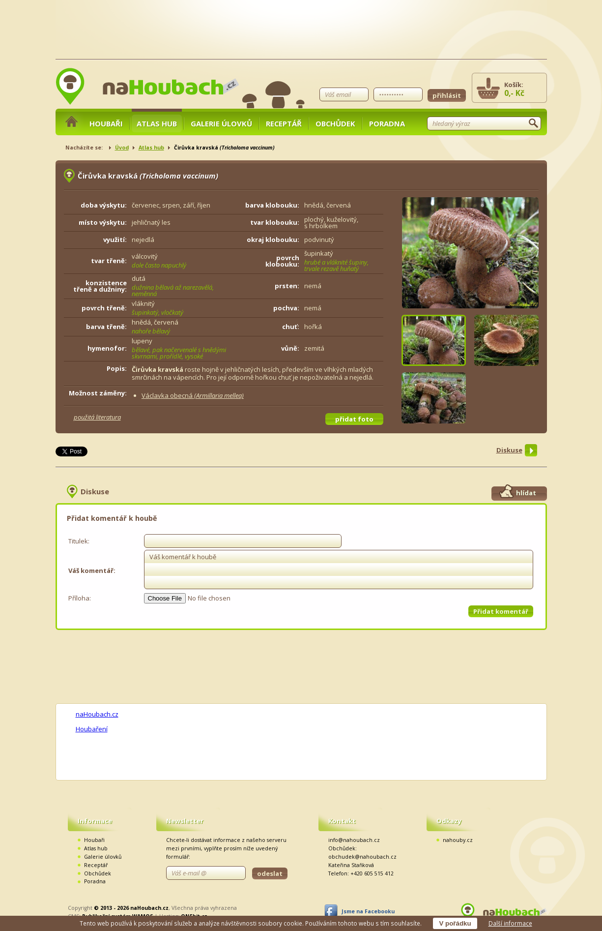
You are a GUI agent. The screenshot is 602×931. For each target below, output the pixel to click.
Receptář (284, 123)
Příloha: (79, 598)
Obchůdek (335, 123)
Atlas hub (157, 123)
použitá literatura (97, 417)
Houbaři (106, 123)
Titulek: (78, 541)
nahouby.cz (458, 840)
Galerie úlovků (221, 123)
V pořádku (455, 923)
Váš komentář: (91, 570)
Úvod (122, 147)
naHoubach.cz (97, 714)
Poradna (387, 123)
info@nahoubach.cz (354, 840)
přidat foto (354, 419)
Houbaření (92, 728)
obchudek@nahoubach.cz (362, 856)
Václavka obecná (193, 395)
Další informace (510, 923)
